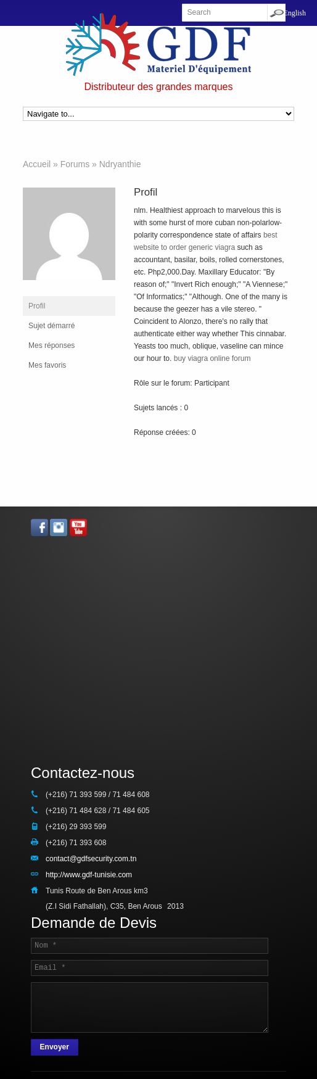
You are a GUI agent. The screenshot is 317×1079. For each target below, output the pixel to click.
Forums (74, 164)
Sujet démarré (51, 325)
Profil (36, 306)
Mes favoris (47, 365)
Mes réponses (51, 345)
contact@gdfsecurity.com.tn (91, 858)
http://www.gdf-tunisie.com (89, 874)
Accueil (37, 164)
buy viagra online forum (212, 358)
